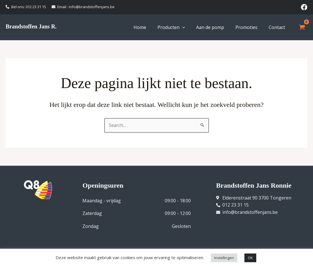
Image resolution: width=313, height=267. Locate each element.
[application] (182, 27)
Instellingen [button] (224, 257)
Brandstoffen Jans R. (31, 26)
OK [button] (250, 257)
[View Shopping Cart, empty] (301, 27)
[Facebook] (304, 7)
